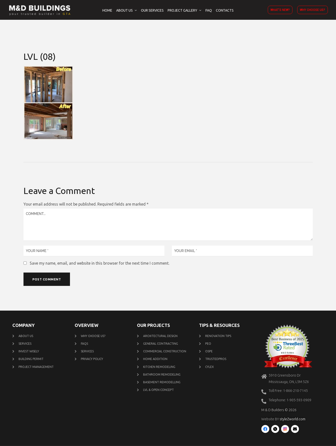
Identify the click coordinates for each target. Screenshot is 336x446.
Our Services (152, 10)
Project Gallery (182, 10)
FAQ (208, 10)
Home (107, 10)
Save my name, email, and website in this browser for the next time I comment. (99, 263)
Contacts (225, 10)
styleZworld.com (292, 420)
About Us (124, 10)
